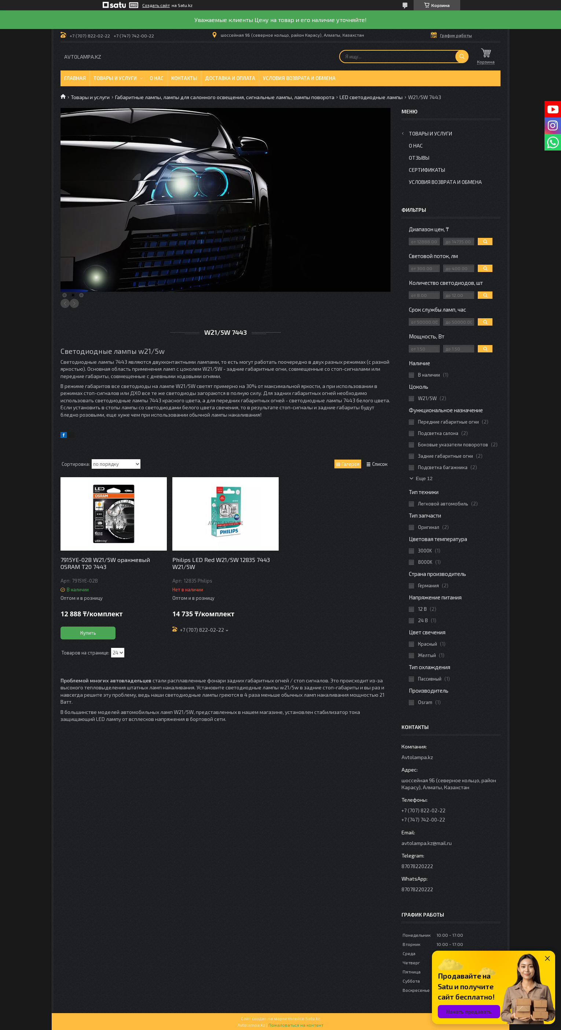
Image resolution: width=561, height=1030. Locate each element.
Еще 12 (424, 478)
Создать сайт (156, 5)
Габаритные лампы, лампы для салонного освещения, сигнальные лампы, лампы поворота (224, 97)
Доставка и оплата (230, 78)
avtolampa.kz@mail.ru (427, 843)
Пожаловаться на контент (295, 1024)
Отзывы (419, 158)
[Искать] (462, 56)
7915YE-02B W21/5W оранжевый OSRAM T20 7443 (105, 563)
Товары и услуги (115, 78)
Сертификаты (427, 170)
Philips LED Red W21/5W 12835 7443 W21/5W (221, 563)
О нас (157, 78)
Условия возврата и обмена (299, 78)
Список (380, 464)
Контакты (184, 78)
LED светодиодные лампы (371, 97)
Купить (88, 633)
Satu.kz (312, 1018)
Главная (75, 78)
